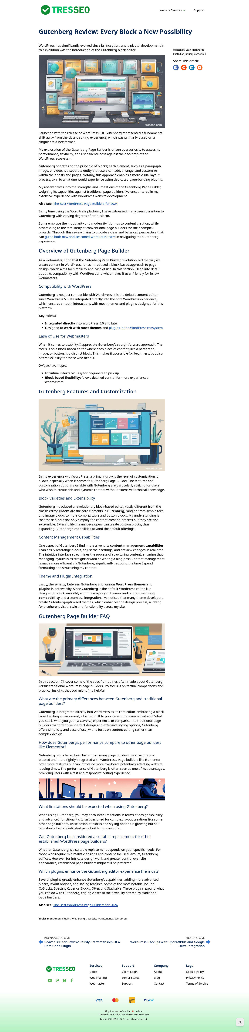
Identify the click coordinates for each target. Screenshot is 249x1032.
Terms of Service (197, 983)
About (158, 972)
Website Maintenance (100, 918)
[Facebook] (71, 980)
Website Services (171, 10)
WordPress (121, 918)
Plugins (66, 918)
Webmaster (97, 983)
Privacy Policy (195, 977)
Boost (93, 972)
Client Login (130, 972)
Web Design (79, 918)
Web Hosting (98, 977)
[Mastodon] (57, 980)
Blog (157, 977)
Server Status (130, 977)
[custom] (64, 980)
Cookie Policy (195, 972)
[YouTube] (50, 980)
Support (199, 10)
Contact (159, 983)
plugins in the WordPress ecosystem (136, 328)
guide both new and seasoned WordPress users (80, 237)
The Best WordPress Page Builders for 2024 (85, 203)
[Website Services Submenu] (185, 10)
